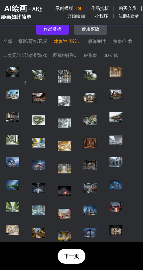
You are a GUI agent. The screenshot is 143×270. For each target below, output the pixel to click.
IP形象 (90, 55)
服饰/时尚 (97, 41)
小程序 (101, 15)
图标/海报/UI (65, 55)
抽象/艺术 (122, 41)
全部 (7, 41)
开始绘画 (76, 15)
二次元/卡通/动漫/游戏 (25, 55)
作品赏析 (100, 8)
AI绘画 (21, 12)
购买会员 (127, 8)
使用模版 (90, 28)
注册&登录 (128, 15)
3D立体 (110, 55)
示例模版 (68, 8)
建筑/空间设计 (68, 41)
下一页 (71, 256)
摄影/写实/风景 (32, 41)
